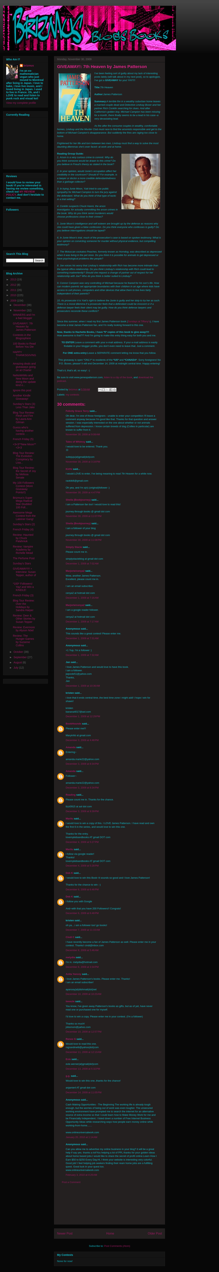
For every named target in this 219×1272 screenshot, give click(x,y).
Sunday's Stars (22, 563)
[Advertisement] (109, 1207)
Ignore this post (22, 390)
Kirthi (69, 469)
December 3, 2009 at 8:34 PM (82, 763)
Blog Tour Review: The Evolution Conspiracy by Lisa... (24, 457)
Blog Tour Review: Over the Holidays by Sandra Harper (24, 605)
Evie (68, 1059)
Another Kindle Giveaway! (22, 397)
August (17, 662)
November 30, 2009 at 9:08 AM (83, 434)
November (20, 310)
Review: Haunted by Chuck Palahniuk (23, 538)
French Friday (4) (23, 529)
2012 (13, 284)
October (18, 651)
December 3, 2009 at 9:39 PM (82, 811)
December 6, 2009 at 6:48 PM (82, 913)
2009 (13, 300)
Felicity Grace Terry (77, 411)
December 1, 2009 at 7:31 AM (82, 638)
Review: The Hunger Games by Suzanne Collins (23, 640)
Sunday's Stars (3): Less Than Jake (24, 405)
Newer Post (65, 1233)
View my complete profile (21, 102)
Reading (70, 794)
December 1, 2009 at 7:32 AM (82, 655)
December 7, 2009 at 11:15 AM (83, 929)
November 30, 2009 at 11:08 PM (83, 539)
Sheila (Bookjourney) (78, 499)
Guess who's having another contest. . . (23, 430)
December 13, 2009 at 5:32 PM (83, 1068)
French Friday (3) (23, 595)
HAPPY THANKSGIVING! (24, 355)
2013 (13, 279)
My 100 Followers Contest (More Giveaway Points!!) (23, 487)
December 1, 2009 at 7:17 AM (82, 621)
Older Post (155, 1233)
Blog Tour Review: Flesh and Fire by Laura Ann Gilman (24, 417)
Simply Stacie (74, 547)
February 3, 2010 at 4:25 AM (81, 1174)
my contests (72, 394)
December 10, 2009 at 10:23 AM (83, 994)
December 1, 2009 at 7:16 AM (82, 597)
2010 (13, 295)
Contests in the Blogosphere (22, 336)
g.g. (68, 1075)
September (20, 657)
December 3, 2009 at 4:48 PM (82, 740)
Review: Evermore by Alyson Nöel (24, 629)
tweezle (70, 1001)
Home (110, 1233)
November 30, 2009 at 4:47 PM (83, 492)
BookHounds (73, 723)
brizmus (29, 65)
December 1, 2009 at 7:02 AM (82, 563)
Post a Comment (71, 1182)
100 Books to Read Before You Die (24, 345)
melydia (70, 957)
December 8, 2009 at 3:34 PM (82, 966)
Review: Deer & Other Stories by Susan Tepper (24, 619)
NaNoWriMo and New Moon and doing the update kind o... (24, 380)
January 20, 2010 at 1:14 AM (81, 1137)
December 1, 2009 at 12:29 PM (83, 716)
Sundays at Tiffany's (139, 321)
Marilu (69, 818)
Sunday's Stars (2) (24, 524)
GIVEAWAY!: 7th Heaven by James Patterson (24, 327)
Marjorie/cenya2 (75, 570)
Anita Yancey (73, 974)
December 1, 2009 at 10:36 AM (83, 685)
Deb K (69, 873)
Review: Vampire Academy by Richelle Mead (23, 550)
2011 (13, 290)
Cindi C (70, 937)
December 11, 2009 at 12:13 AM (83, 1052)
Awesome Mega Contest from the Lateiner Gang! (24, 516)
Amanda (70, 747)
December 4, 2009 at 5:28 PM (82, 865)
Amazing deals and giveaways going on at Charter (24, 367)
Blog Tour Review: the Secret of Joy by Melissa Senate (24, 472)
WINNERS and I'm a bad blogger (24, 316)
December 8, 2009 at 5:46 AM (82, 950)
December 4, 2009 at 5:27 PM (82, 842)
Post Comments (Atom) (117, 1246)
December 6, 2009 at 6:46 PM (82, 889)
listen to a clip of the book (118, 377)
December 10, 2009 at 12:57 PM (83, 1031)
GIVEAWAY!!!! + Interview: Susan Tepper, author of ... (24, 573)
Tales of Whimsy (75, 441)
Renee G (71, 1039)
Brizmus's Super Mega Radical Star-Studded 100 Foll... (22, 502)
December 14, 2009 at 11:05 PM (83, 1092)
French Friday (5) (23, 439)
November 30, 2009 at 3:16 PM (83, 461)
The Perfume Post (24, 558)
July (16, 667)
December (20, 305)
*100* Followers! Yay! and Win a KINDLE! (23, 587)
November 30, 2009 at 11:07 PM (83, 516)
